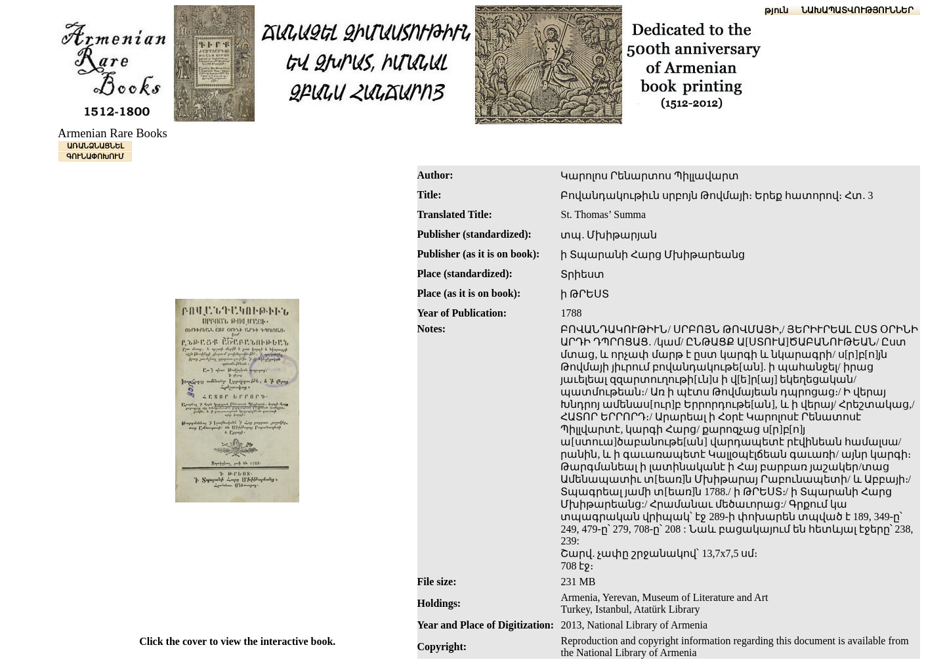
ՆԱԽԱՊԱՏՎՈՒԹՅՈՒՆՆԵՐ (857, 10)
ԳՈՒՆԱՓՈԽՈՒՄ (95, 156)
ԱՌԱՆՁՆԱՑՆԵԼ (95, 146)
